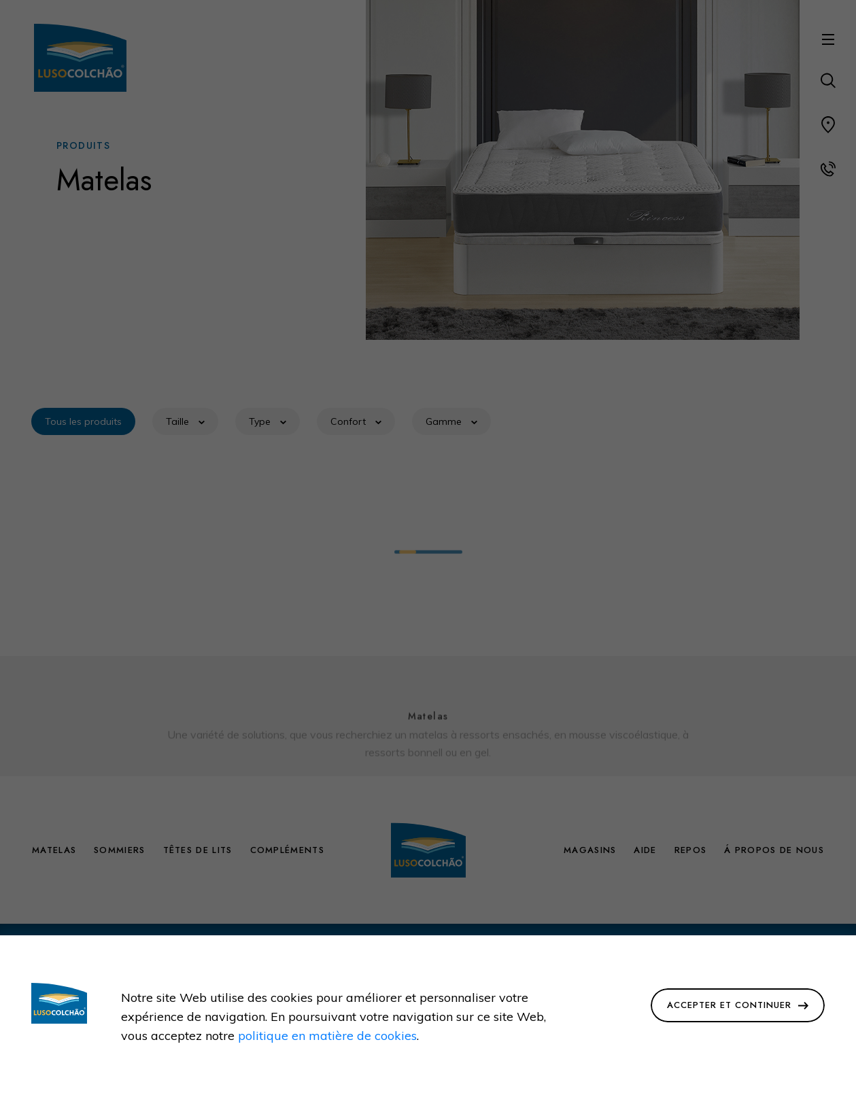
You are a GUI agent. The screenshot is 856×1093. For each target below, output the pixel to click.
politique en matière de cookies (327, 1035)
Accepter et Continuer (737, 1005)
